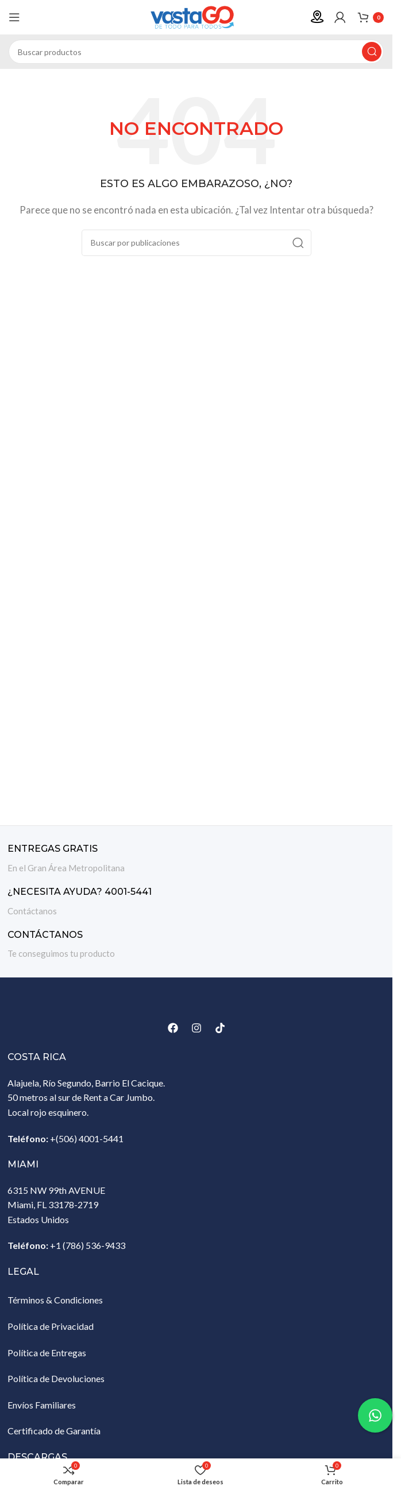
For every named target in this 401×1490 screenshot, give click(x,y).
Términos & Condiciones (55, 1299)
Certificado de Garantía (54, 1430)
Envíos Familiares (41, 1404)
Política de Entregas (46, 1352)
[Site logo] (196, 16)
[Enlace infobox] (196, 859)
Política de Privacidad (50, 1326)
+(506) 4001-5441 (87, 1138)
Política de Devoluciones (56, 1378)
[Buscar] (196, 52)
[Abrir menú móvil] (14, 17)
